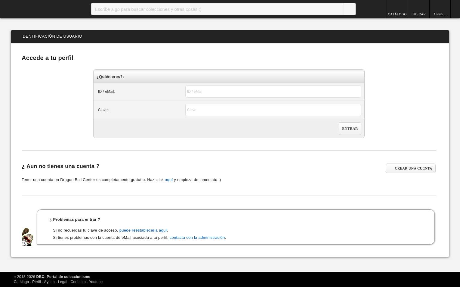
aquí (169, 179)
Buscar (350, 9)
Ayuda (49, 282)
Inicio (34, 9)
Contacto (78, 282)
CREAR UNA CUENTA (413, 168)
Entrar (350, 128)
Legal (62, 282)
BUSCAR (419, 14)
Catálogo (21, 282)
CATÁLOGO (397, 14)
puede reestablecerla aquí (143, 230)
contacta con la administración (197, 237)
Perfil (36, 282)
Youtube (96, 282)
